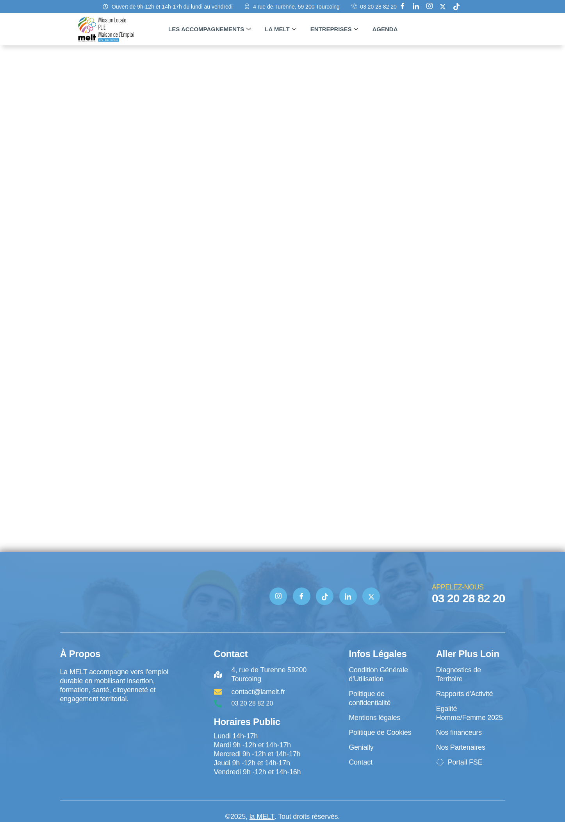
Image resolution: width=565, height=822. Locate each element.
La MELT (280, 29)
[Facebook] (402, 7)
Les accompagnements (209, 29)
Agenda (384, 29)
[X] (443, 7)
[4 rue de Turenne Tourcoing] (115, 736)
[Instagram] (429, 7)
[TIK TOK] (324, 596)
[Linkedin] (416, 7)
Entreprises (334, 29)
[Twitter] (371, 596)
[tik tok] (456, 7)
